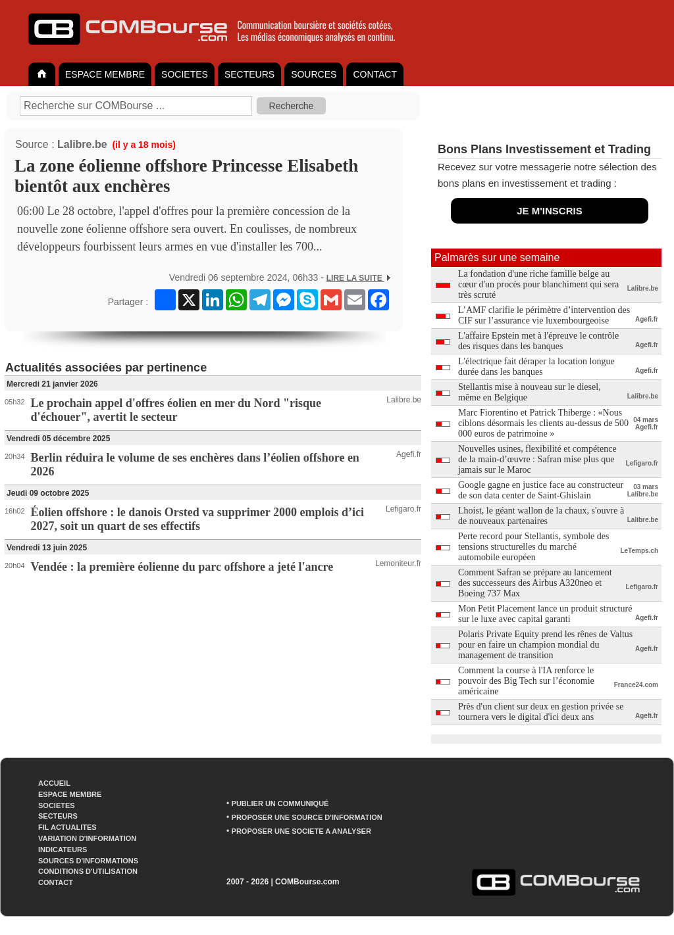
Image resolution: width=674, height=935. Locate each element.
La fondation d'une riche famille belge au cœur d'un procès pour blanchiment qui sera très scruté (538, 284)
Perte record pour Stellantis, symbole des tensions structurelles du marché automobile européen (533, 546)
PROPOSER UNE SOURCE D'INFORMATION (307, 817)
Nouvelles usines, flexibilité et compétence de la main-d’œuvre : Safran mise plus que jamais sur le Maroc (537, 459)
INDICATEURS (62, 849)
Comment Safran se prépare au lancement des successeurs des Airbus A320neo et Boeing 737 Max (535, 582)
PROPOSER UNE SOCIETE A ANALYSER (301, 831)
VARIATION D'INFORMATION (87, 838)
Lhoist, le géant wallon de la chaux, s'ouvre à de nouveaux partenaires (541, 516)
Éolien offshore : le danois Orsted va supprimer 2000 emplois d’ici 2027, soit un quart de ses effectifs (197, 519)
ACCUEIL (54, 783)
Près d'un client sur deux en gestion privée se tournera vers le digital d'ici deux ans (540, 712)
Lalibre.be (82, 144)
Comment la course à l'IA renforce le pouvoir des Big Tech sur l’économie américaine (526, 680)
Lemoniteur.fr (398, 563)
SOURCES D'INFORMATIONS (88, 861)
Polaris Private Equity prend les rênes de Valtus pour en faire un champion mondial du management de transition (545, 644)
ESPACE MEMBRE (105, 74)
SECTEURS (249, 74)
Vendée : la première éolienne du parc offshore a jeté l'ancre (182, 566)
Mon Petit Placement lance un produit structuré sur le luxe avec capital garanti (545, 614)
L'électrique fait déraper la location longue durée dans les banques (536, 366)
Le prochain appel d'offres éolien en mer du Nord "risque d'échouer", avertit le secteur (176, 409)
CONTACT (375, 74)
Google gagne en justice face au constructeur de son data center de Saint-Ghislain (540, 490)
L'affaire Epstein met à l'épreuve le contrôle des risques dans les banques (538, 341)
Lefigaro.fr (403, 509)
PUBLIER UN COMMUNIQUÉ (280, 803)
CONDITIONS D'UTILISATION (88, 871)
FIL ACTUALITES (67, 827)
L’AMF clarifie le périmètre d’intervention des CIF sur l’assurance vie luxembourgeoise (544, 315)
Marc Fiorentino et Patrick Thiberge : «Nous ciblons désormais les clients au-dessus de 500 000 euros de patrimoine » (543, 423)
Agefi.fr (408, 454)
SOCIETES (184, 74)
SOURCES (313, 74)
